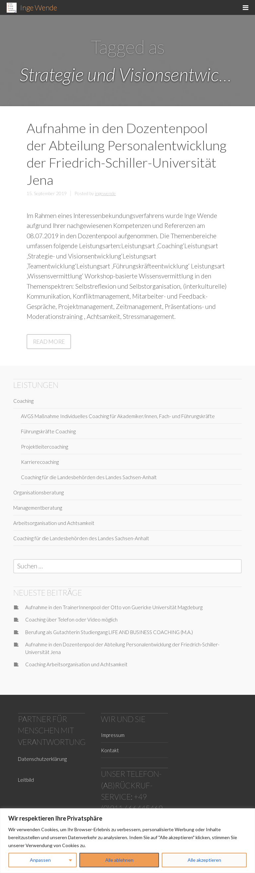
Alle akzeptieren (204, 860)
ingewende (105, 193)
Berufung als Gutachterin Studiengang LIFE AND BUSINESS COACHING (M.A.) (109, 632)
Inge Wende (38, 7)
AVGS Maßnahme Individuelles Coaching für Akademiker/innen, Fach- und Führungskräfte (118, 416)
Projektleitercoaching (44, 447)
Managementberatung (37, 508)
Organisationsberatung (38, 492)
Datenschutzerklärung (42, 759)
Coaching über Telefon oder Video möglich (71, 619)
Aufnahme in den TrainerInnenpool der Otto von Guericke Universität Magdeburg (114, 607)
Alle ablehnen (119, 860)
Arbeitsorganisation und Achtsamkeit (53, 523)
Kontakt (110, 750)
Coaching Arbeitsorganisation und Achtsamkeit (76, 664)
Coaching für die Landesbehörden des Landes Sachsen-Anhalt (89, 477)
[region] (127, 840)
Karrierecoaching (40, 462)
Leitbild (26, 780)
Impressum (113, 735)
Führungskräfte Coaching (48, 431)
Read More (52, 343)
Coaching (23, 401)
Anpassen (40, 860)
